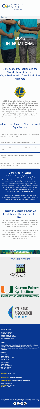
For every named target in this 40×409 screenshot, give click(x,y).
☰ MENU (3, 17)
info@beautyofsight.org (15, 377)
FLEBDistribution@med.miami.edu (20, 381)
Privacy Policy (35, 400)
